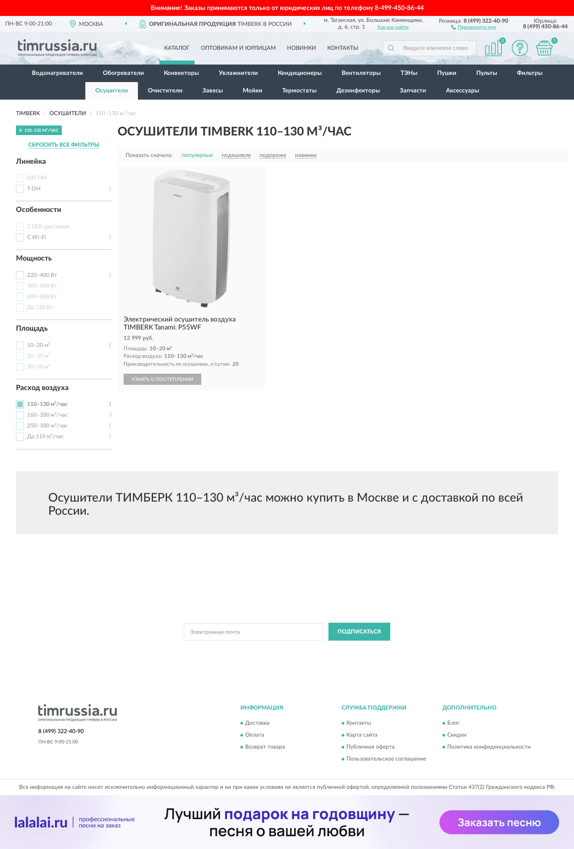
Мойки (252, 91)
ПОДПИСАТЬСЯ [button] (359, 632)
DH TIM (37, 178)
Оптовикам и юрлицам (238, 48)
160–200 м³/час (47, 415)
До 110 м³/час (45, 436)
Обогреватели (123, 73)
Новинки (301, 48)
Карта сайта (361, 735)
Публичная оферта (370, 747)
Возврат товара (265, 747)
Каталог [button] (177, 48)
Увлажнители (238, 73)
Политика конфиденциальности (489, 747)
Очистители (165, 91)
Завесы (212, 91)
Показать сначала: (149, 155)
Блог (453, 723)
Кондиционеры (300, 73)
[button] (473, 26)
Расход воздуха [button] (42, 388)
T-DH (34, 189)
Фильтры (530, 73)
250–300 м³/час (47, 426)
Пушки (446, 73)
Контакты (342, 48)
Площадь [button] (32, 328)
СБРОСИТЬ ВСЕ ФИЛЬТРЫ (63, 145)
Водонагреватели (57, 73)
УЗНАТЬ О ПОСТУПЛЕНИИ (162, 379)
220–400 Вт (42, 275)
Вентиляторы (361, 73)
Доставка (257, 723)
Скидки (456, 735)
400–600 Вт (42, 286)
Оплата (254, 735)
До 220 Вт (40, 307)
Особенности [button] (38, 210)
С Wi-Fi (36, 237)
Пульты (486, 73)
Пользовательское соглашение (386, 759)
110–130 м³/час (47, 404)
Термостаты (299, 91)
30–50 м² (38, 367)
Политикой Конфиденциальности (282, 649)
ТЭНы (409, 73)
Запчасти (413, 91)
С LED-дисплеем (48, 226)
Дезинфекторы (358, 91)
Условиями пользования (352, 649)
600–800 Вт (42, 297)
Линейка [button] (31, 161)
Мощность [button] (34, 258)
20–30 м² (38, 356)
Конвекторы (181, 73)
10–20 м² (38, 345)
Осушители (111, 91)
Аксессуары (462, 91)
